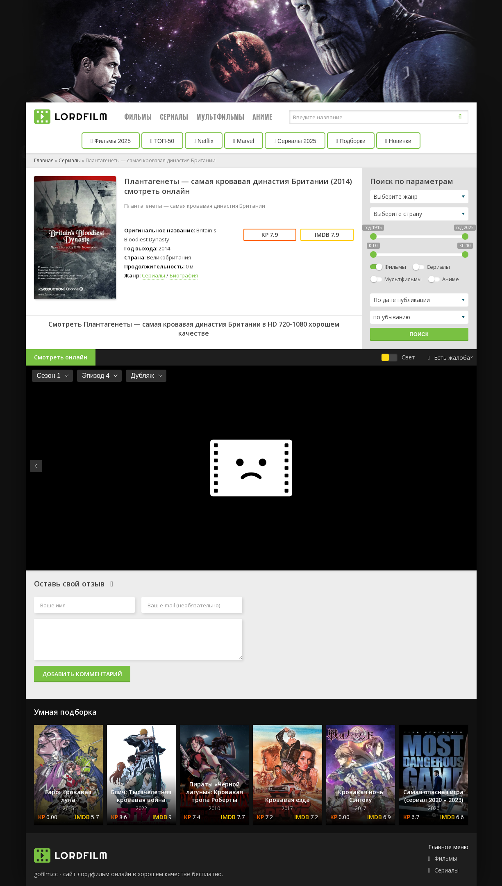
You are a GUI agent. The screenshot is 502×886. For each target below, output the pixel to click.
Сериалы (174, 117)
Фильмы (138, 117)
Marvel (243, 141)
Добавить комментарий (82, 674)
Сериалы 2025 (295, 141)
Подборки (351, 141)
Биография (184, 275)
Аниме (262, 117)
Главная (44, 160)
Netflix (204, 141)
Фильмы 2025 (111, 141)
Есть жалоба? (449, 357)
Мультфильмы (220, 117)
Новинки (398, 141)
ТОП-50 (162, 141)
